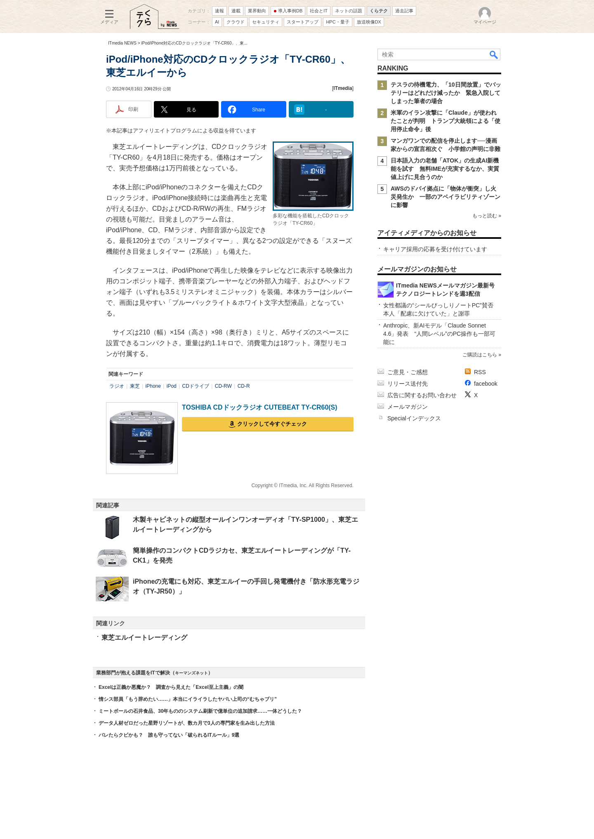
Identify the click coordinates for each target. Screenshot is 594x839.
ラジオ (116, 386)
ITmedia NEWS (122, 43)
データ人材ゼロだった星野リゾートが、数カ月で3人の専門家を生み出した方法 (187, 723)
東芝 (135, 386)
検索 (494, 54)
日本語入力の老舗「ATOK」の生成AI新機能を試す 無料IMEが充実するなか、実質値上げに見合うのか (445, 168)
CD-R (244, 386)
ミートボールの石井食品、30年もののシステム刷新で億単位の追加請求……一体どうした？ (200, 711)
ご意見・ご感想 (407, 372)
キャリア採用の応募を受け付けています (435, 249)
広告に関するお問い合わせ (422, 395)
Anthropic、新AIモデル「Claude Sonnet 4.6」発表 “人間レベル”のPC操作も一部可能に (439, 333)
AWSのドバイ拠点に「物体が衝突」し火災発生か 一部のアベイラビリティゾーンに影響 (445, 196)
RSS (480, 372)
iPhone (153, 386)
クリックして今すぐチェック (272, 424)
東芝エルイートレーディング (144, 637)
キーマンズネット (191, 673)
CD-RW (223, 386)
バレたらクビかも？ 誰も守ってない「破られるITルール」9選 (169, 735)
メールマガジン (407, 406)
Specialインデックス (414, 418)
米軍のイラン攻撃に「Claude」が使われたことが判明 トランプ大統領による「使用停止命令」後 (445, 120)
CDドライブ (195, 386)
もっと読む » (486, 216)
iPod (172, 386)
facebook (485, 383)
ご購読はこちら (479, 355)
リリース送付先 (407, 383)
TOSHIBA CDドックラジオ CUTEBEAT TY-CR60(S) (259, 407)
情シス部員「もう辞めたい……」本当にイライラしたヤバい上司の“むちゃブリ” (188, 699)
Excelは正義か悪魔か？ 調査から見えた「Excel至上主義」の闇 (171, 687)
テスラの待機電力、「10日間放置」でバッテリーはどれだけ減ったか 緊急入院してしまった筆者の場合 (446, 92)
